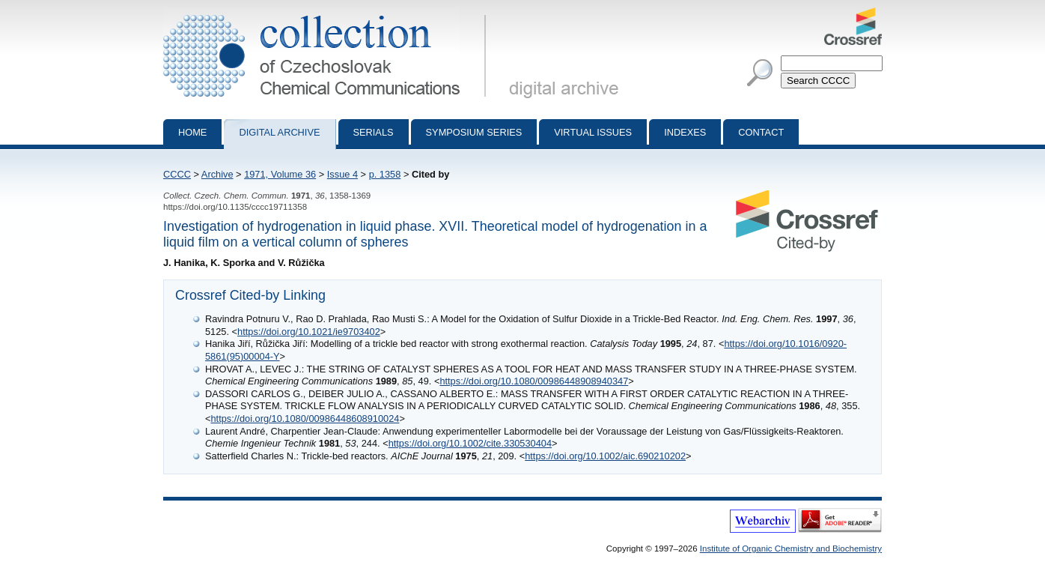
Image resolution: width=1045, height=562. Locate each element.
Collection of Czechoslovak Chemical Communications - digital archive (327, 13)
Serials (373, 132)
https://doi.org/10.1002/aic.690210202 (605, 456)
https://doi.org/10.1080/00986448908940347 (533, 381)
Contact (761, 132)
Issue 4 (342, 174)
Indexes (685, 132)
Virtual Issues (593, 132)
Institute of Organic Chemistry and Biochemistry (791, 548)
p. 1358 (385, 174)
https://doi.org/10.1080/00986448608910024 (304, 418)
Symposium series (474, 132)
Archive (217, 174)
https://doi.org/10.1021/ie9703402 (308, 331)
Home (192, 132)
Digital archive (279, 132)
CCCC (177, 174)
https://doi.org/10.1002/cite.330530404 (470, 443)
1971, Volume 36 (280, 174)
